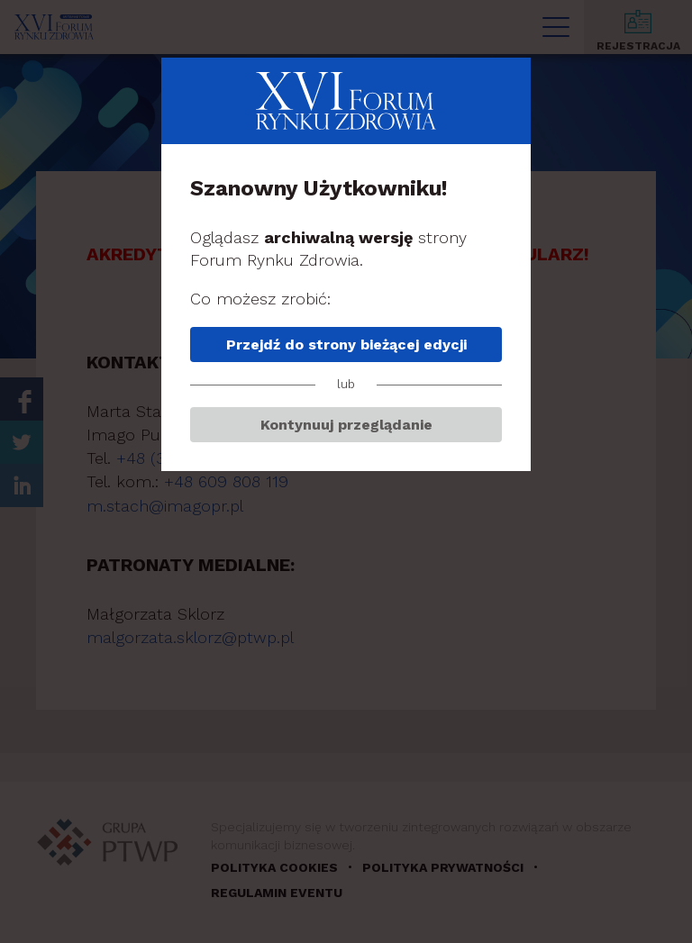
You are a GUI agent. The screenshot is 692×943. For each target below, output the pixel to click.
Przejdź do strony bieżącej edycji (346, 344)
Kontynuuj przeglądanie (346, 424)
